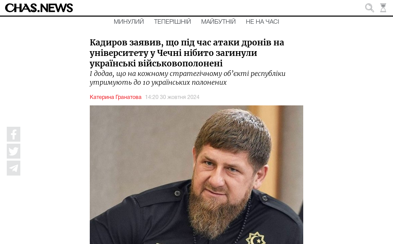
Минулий (129, 22)
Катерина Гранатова (116, 97)
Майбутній (218, 22)
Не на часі (262, 22)
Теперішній (172, 22)
